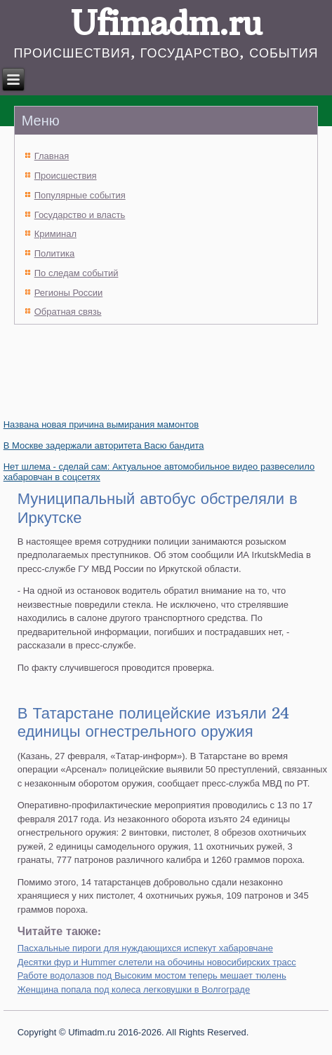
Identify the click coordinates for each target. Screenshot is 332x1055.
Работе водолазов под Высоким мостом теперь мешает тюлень (152, 975)
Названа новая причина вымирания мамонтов (101, 424)
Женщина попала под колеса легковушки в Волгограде (134, 989)
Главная (51, 156)
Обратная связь (68, 311)
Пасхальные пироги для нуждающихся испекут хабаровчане (145, 948)
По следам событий (76, 273)
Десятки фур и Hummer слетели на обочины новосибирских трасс (157, 962)
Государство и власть (80, 215)
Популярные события (80, 195)
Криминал (55, 234)
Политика (54, 253)
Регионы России (68, 292)
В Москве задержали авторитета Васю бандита (104, 445)
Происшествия (65, 175)
